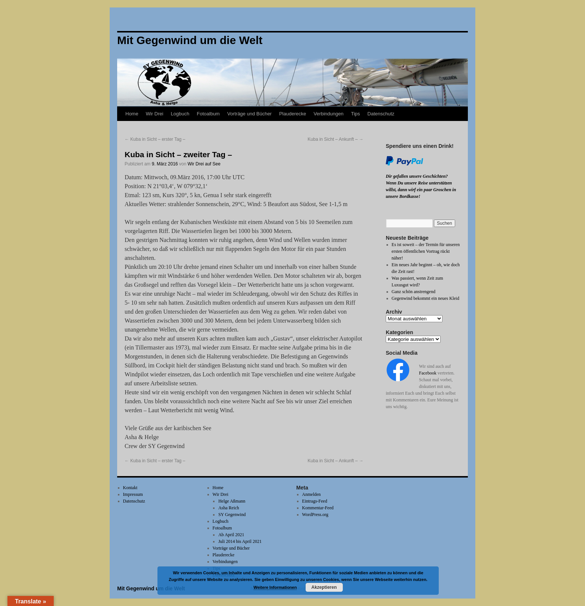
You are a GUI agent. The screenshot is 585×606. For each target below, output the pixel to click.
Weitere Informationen (275, 587)
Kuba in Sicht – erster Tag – (155, 139)
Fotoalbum (208, 113)
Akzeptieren (324, 587)
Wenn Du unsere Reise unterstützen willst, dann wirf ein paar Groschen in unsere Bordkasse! (421, 189)
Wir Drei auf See (204, 164)
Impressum (133, 494)
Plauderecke (292, 113)
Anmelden (311, 494)
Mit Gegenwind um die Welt (151, 588)
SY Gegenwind (231, 514)
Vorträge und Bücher (249, 113)
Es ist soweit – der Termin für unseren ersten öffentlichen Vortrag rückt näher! (426, 251)
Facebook (428, 373)
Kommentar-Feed (318, 507)
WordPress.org (315, 514)
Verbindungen (328, 113)
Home (131, 113)
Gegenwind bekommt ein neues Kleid (425, 298)
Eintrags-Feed (314, 501)
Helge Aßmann (231, 501)
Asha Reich (228, 507)
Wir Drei (154, 113)
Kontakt (130, 487)
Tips (355, 113)
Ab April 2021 (231, 534)
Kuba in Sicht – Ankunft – (335, 139)
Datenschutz (380, 113)
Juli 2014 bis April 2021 (240, 541)
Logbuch (180, 113)
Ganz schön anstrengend (413, 291)
